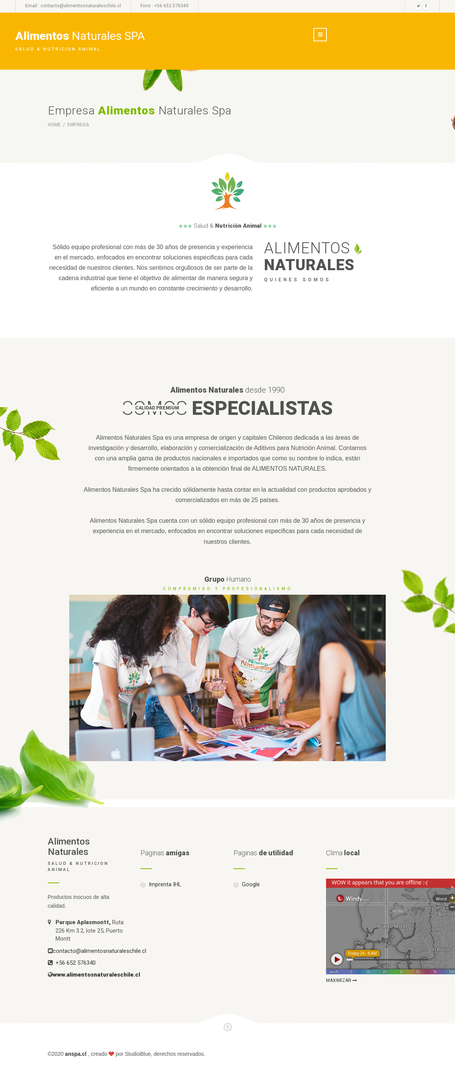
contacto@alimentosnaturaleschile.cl (81, 5)
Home (55, 124)
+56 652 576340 (75, 962)
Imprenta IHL (164, 884)
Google (250, 884)
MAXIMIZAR (341, 980)
